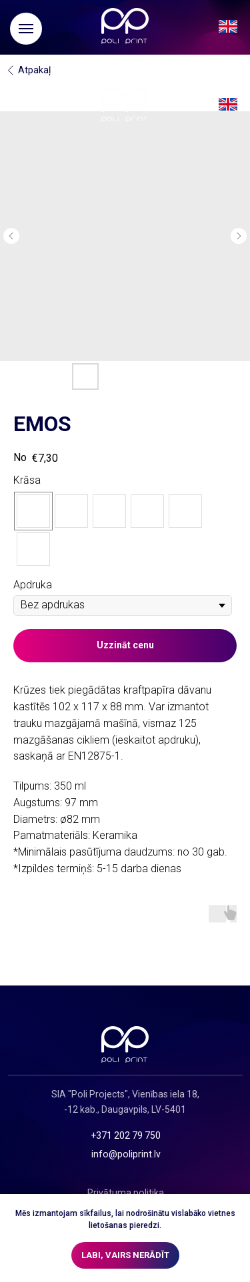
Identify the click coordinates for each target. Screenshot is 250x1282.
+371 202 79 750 (126, 1135)
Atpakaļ (34, 70)
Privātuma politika (125, 1192)
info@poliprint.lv (126, 1154)
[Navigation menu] (26, 28)
